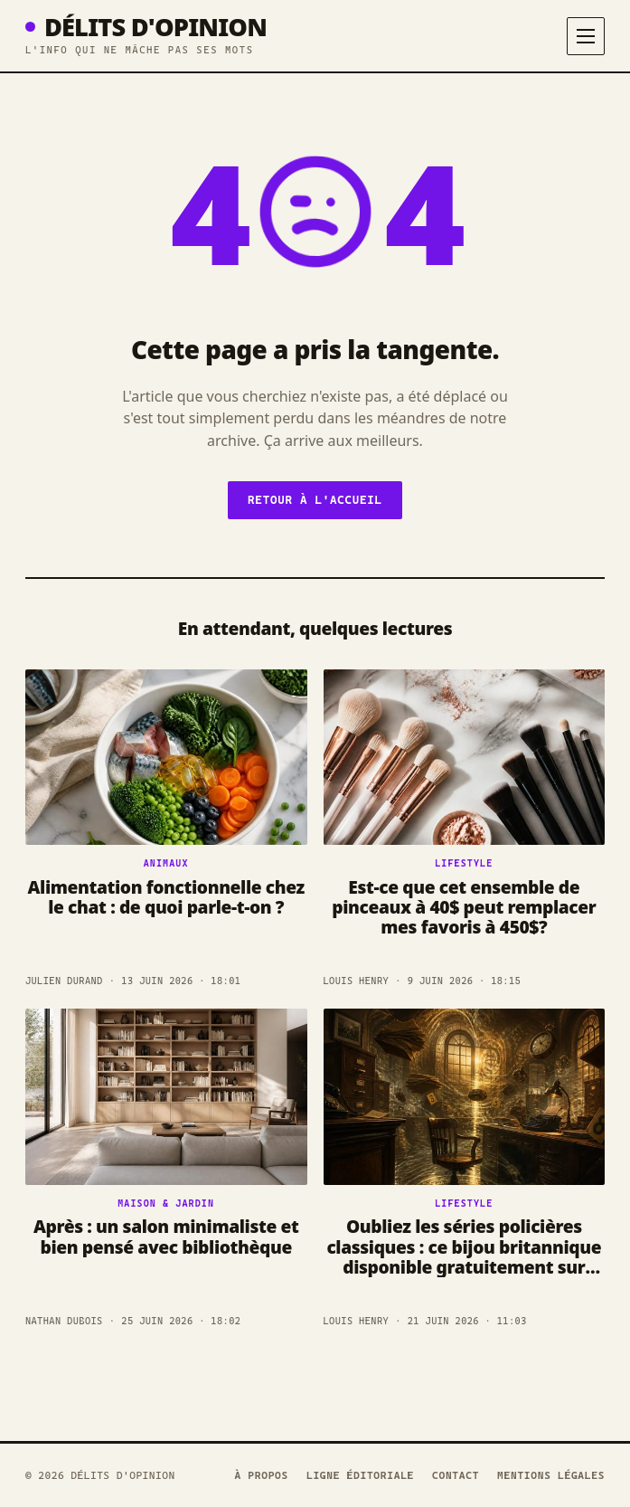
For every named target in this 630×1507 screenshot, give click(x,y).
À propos (261, 1475)
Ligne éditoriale (360, 1475)
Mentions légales (551, 1475)
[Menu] (586, 36)
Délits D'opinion (146, 26)
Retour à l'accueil (315, 500)
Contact (455, 1475)
